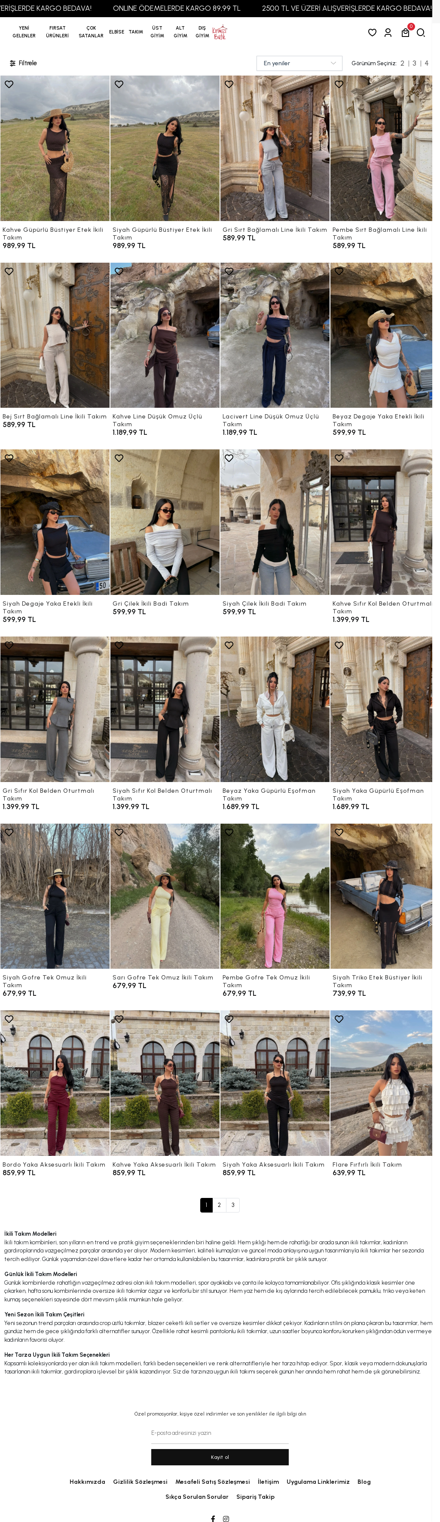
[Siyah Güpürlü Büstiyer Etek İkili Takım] (165, 148)
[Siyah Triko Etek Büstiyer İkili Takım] (385, 896)
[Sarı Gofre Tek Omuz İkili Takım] (165, 896)
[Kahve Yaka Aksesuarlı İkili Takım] (165, 1083)
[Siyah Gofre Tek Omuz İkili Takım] (55, 896)
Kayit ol (220, 1457)
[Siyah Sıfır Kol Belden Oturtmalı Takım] (165, 709)
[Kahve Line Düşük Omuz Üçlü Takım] (165, 335)
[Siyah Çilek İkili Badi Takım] (275, 522)
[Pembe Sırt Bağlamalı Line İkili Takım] (385, 148)
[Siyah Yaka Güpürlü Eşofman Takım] (385, 709)
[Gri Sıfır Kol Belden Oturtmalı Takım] (55, 709)
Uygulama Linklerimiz (318, 1482)
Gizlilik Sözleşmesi (140, 1482)
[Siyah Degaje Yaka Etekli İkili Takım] (55, 522)
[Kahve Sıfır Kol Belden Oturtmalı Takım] (385, 522)
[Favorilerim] (374, 32)
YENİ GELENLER (24, 32)
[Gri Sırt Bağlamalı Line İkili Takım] (275, 148)
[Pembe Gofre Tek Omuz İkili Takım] (275, 896)
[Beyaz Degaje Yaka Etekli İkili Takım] (385, 335)
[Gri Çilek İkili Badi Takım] (165, 522)
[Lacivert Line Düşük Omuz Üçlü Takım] (275, 335)
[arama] (422, 32)
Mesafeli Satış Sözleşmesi (212, 1482)
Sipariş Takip (255, 1497)
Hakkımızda (87, 1482)
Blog (364, 1482)
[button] (57, 32)
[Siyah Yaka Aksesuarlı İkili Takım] (275, 1083)
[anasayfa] (220, 32)
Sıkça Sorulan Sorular (197, 1497)
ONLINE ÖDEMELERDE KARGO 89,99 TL (195, 8)
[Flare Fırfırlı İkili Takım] (385, 1083)
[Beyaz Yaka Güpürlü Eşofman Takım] (275, 709)
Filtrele (23, 63)
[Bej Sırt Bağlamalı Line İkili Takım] (55, 335)
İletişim (268, 1482)
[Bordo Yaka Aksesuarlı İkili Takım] (55, 1083)
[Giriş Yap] (389, 32)
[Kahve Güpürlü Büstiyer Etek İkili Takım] (55, 148)
